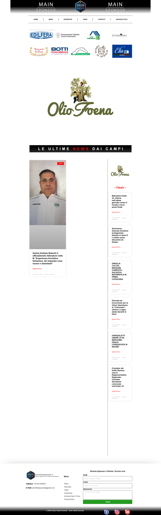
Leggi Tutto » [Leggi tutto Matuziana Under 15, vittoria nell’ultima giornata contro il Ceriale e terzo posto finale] (116, 212)
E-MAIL (85, 482)
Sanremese (68, 493)
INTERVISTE (68, 19)
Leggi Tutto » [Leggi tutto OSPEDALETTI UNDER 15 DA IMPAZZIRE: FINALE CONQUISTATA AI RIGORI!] (116, 352)
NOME (85, 475)
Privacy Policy (69, 499)
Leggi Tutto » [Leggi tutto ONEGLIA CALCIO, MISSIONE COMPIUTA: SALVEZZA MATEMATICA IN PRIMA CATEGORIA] (116, 284)
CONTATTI (101, 19)
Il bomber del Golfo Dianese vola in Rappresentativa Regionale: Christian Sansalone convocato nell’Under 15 (119, 377)
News (66, 484)
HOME (36, 19)
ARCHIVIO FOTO (121, 19)
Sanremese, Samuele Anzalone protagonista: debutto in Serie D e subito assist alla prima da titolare (120, 235)
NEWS (51, 19)
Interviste (67, 487)
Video (66, 490)
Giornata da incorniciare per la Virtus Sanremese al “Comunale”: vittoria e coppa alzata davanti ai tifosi (120, 307)
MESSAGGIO (87, 489)
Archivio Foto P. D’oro (72, 496)
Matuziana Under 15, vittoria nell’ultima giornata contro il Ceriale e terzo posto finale (119, 201)
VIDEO (85, 19)
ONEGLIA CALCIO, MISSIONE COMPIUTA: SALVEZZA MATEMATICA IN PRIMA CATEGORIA (119, 271)
